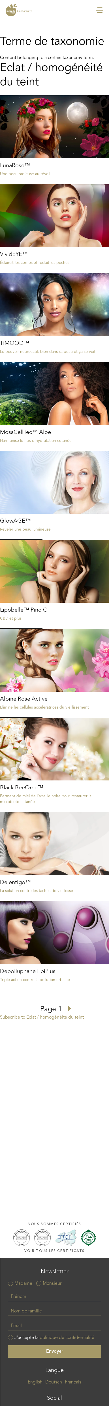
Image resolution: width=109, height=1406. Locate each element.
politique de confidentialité (67, 1338)
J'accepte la (54, 1338)
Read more (54, 139)
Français (73, 1382)
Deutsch (53, 1382)
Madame (23, 1283)
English (35, 1382)
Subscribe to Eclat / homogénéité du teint (42, 1017)
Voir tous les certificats (54, 1251)
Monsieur (52, 1283)
